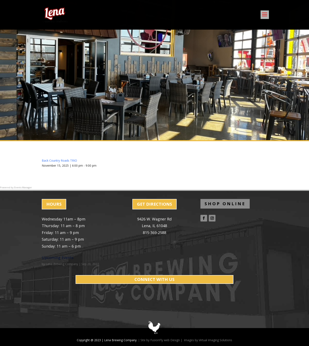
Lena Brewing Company (62, 264)
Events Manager (23, 187)
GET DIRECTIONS (154, 204)
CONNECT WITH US (154, 279)
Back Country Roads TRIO (59, 160)
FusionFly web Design (165, 340)
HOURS (54, 204)
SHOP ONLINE (225, 203)
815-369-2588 (154, 232)
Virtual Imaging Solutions (215, 340)
